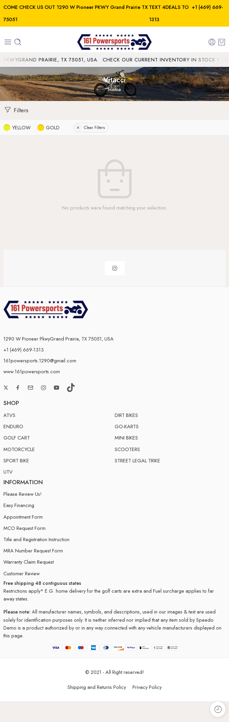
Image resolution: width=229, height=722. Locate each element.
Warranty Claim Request (28, 561)
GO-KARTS (127, 426)
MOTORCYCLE (19, 449)
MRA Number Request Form (33, 550)
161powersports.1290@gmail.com (39, 360)
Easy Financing (18, 505)
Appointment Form (23, 516)
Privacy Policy (147, 687)
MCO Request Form (24, 528)
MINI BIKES (126, 437)
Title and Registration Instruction (36, 539)
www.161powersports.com (31, 371)
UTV (8, 471)
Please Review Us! (22, 493)
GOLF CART (16, 437)
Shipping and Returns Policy (96, 687)
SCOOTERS (127, 449)
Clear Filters (90, 128)
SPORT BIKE (16, 460)
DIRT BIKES (126, 415)
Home (114, 89)
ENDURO (13, 426)
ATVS (9, 415)
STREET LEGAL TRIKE (137, 460)
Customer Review (21, 573)
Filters (15, 109)
